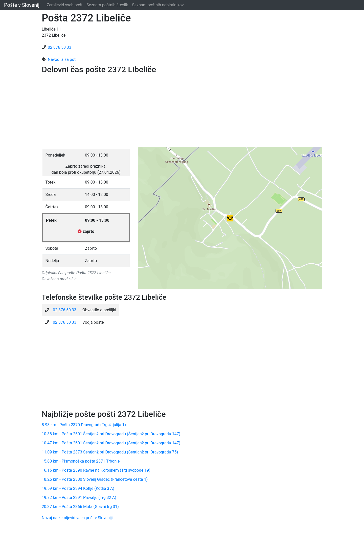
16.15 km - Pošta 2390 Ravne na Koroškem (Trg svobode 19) (96, 470)
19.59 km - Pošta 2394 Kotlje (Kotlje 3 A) (78, 488)
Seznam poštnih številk (107, 5)
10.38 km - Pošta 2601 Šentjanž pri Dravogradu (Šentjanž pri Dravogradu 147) (111, 434)
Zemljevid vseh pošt (65, 5)
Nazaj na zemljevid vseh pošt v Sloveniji (77, 517)
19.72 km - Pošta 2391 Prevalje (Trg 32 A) (79, 497)
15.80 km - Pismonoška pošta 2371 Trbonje (81, 461)
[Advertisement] (182, 111)
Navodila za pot (62, 59)
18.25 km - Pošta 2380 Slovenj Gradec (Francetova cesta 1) (95, 479)
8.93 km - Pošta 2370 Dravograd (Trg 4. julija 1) (84, 424)
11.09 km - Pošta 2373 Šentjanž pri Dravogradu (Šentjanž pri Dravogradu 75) (110, 452)
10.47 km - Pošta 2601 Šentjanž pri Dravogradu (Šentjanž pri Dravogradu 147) (111, 443)
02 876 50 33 (59, 47)
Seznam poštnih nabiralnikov (158, 5)
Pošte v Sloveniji (22, 5)
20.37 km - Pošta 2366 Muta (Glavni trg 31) (80, 506)
